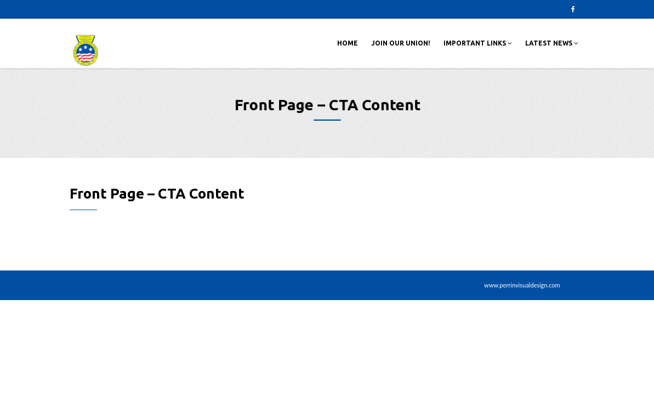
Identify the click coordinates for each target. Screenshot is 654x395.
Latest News (551, 43)
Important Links (477, 43)
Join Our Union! (400, 43)
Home (347, 43)
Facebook (573, 9)
